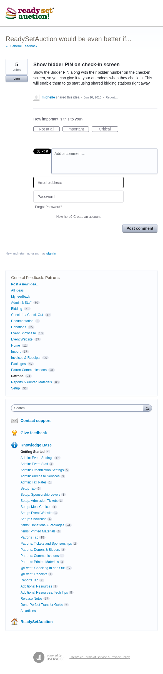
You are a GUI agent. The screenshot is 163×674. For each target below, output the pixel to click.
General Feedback (27, 277)
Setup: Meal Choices (36, 507)
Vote (16, 78)
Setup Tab (28, 488)
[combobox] (78, 408)
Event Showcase (23, 333)
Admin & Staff (21, 303)
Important (78, 129)
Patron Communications (29, 370)
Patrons (52, 277)
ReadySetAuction (37, 621)
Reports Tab (29, 580)
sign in (51, 253)
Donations (18, 327)
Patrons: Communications (40, 556)
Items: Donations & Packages (42, 525)
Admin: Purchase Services (40, 476)
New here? (78, 217)
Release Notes (31, 599)
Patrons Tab (29, 537)
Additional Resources (36, 586)
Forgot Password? (48, 207)
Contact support (36, 420)
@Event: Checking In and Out (43, 568)
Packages (18, 364)
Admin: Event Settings (37, 458)
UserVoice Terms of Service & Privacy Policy (99, 657)
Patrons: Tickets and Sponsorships (46, 543)
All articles (28, 611)
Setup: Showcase (33, 519)
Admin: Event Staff (34, 464)
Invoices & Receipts (25, 358)
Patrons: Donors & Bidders (40, 550)
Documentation (22, 321)
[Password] (78, 197)
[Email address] (78, 183)
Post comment (140, 228)
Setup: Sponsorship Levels (40, 495)
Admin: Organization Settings (42, 470)
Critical (108, 129)
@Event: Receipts (34, 574)
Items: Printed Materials (38, 531)
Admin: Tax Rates (34, 482)
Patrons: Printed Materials (40, 562)
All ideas (17, 290)
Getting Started (33, 452)
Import (16, 352)
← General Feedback (21, 46)
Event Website (21, 339)
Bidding (16, 309)
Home (15, 345)
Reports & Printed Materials (31, 382)
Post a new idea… (25, 284)
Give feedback (34, 433)
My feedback (20, 296)
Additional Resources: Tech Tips (44, 592)
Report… (112, 97)
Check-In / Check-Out (27, 315)
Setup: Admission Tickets (39, 501)
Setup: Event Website (36, 513)
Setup (15, 388)
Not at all (49, 129)
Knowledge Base (36, 445)
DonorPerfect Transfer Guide (42, 605)
